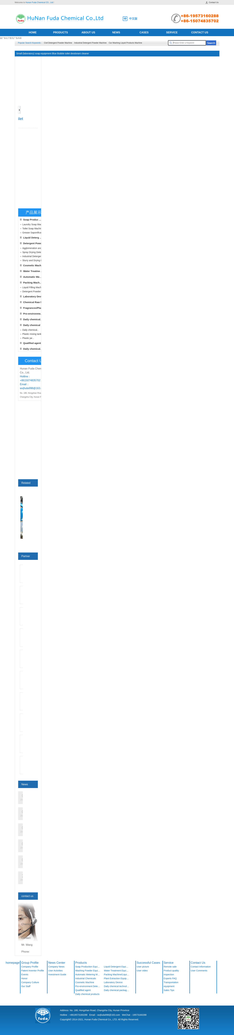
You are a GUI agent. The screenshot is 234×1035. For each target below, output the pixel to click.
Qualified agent (83, 990)
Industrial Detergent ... (33, 256)
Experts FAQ (170, 978)
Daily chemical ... (33, 325)
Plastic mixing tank (31, 334)
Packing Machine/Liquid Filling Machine (116, 974)
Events (24, 974)
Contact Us (211, 2)
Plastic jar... (28, 338)
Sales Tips (169, 990)
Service (169, 962)
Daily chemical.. (32, 319)
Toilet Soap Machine (32, 228)
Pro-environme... (33, 313)
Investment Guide (57, 974)
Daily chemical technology (116, 986)
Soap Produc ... (32, 219)
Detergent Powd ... (34, 243)
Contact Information (201, 966)
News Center (56, 962)
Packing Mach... (32, 282)
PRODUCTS (60, 32)
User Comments (199, 970)
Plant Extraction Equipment (116, 978)
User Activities (55, 970)
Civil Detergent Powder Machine (58, 43)
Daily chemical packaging (116, 990)
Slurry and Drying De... (34, 260)
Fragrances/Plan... (33, 308)
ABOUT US (88, 32)
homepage (13, 962)
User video (142, 970)
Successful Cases (148, 962)
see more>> (29, 541)
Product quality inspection (171, 972)
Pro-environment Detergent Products (88, 986)
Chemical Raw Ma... (34, 302)
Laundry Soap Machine (34, 224)
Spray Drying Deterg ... (34, 252)
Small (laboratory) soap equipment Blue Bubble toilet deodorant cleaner (176, 59)
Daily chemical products (87, 994)
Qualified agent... (33, 343)
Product (74, 59)
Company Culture (30, 982)
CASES (144, 32)
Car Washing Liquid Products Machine (125, 43)
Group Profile (30, 962)
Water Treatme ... (33, 271)
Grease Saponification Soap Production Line (106, 59)
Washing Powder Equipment (88, 970)
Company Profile (29, 966)
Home (64, 59)
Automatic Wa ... (32, 276)
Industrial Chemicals (85, 978)
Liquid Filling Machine (33, 287)
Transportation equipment (171, 984)
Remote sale (170, 966)
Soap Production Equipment (88, 966)
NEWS (116, 32)
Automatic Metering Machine (88, 974)
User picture (143, 966)
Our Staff (25, 986)
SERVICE (172, 32)
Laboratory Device (34, 296)
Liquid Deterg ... (32, 237)
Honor (24, 978)
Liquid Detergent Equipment (116, 966)
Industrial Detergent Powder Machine (90, 43)
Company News (56, 966)
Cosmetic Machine (34, 265)
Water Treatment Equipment (116, 970)
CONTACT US (199, 32)
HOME (33, 32)
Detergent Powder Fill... (34, 291)
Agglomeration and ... (33, 248)
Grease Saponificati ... (33, 232)
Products (81, 962)
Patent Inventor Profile (32, 970)
